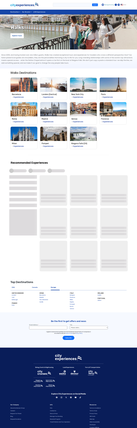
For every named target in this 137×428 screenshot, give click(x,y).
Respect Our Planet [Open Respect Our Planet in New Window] (15, 413)
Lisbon (99, 300)
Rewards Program (55, 419)
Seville (41, 302)
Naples (72, 302)
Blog (11, 416)
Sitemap (92, 419)
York (13, 297)
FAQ (51, 408)
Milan (71, 300)
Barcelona (42, 295)
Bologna (72, 295)
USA (13, 287)
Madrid (41, 297)
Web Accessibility (95, 422)
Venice (72, 309)
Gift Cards (92, 416)
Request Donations (15, 419)
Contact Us (53, 411)
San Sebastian (43, 300)
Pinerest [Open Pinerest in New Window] (71, 397)
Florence (72, 297)
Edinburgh (15, 300)
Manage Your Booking (56, 416)
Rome (71, 306)
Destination (15, 12)
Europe (53, 287)
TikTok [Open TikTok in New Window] (80, 397)
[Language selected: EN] (124, 4)
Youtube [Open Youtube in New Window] (75, 397)
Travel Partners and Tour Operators (60, 422)
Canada (35, 287)
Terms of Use (93, 411)
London (14, 295)
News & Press (54, 413)
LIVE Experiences (39, 12)
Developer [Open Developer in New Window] (93, 424)
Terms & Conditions (95, 408)
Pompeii (72, 304)
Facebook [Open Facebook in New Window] (56, 397)
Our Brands (27, 12)
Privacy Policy (93, 413)
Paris (13, 305)
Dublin (99, 295)
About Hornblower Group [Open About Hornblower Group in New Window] (17, 408)
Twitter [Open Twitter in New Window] (66, 397)
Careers (12, 411)
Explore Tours (17, 36)
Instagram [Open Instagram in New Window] (61, 397)
